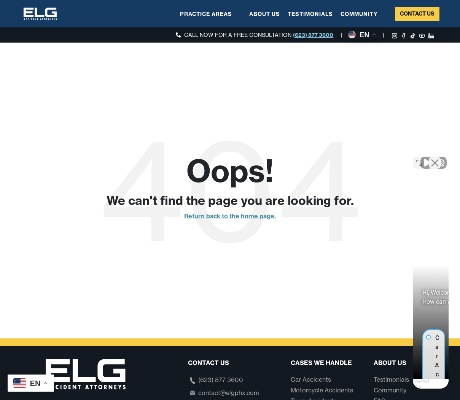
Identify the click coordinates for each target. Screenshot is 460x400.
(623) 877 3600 (313, 35)
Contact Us (417, 13)
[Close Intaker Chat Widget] (435, 157)
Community (359, 14)
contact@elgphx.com (228, 393)
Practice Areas (206, 14)
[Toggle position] (419, 157)
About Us (264, 14)
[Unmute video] (325, 157)
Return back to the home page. (230, 216)
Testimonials (310, 14)
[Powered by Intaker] (395, 384)
